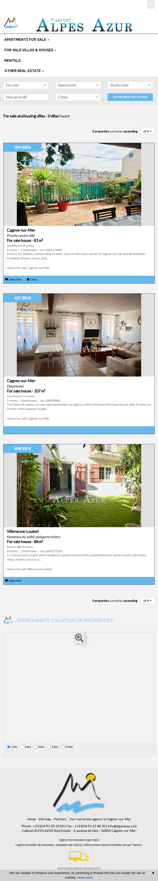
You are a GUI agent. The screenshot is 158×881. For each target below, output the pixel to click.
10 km (67, 747)
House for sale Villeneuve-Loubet (29, 569)
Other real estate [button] (24, 71)
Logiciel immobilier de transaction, (36, 845)
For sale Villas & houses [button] (30, 50)
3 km (25, 747)
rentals (12, 61)
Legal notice (92, 839)
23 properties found (130, 97)
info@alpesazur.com (122, 826)
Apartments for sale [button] (26, 40)
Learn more (85, 877)
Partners (60, 819)
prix (148, 131)
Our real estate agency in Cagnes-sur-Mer (100, 819)
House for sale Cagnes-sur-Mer (28, 268)
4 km (39, 747)
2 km (12, 747)
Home (31, 819)
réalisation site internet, (69, 845)
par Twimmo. (134, 845)
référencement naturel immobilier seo (105, 845)
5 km (52, 747)
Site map (45, 819)
